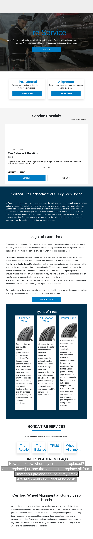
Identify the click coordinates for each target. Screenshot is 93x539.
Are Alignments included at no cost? (46, 479)
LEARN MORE (66, 94)
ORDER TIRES (27, 94)
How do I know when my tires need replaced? (46, 463)
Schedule (46, 50)
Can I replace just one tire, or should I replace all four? (46, 469)
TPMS (54, 445)
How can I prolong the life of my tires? (46, 474)
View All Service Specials (78, 119)
